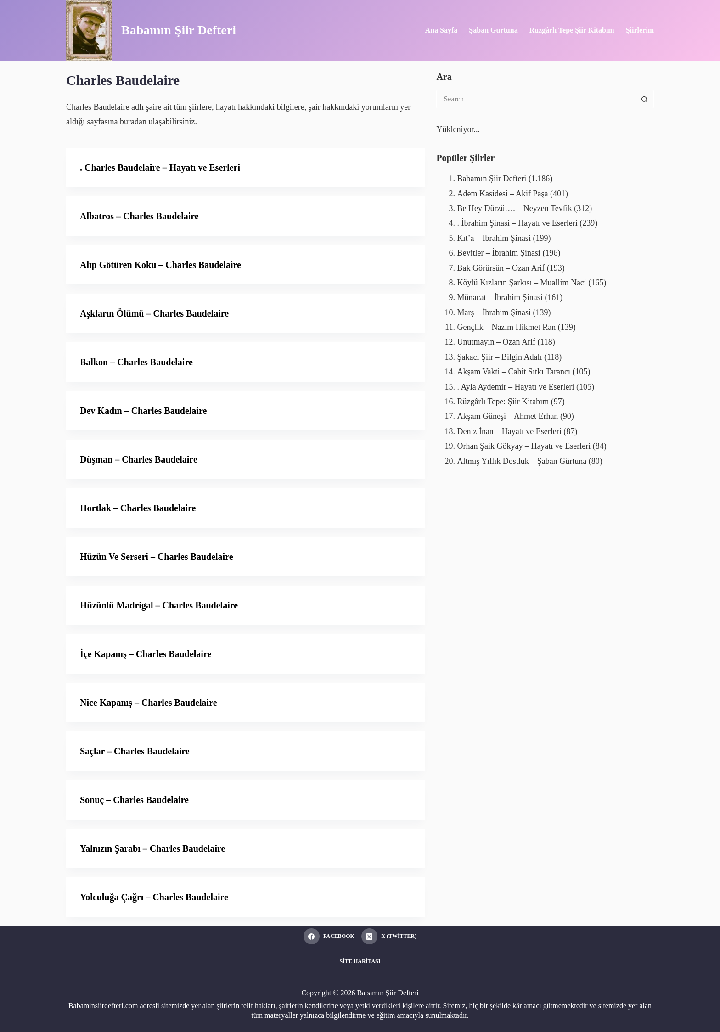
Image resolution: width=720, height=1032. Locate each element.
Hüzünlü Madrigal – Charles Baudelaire (159, 605)
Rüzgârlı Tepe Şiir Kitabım (571, 30)
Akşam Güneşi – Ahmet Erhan (507, 416)
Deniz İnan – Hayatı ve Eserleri (509, 431)
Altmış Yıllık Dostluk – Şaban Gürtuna (521, 461)
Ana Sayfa (441, 30)
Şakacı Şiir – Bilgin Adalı (499, 357)
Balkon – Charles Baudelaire (136, 362)
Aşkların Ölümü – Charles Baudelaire (154, 313)
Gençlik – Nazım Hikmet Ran (506, 327)
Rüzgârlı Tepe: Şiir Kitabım (503, 401)
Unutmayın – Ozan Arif (496, 341)
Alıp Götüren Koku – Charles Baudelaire (160, 265)
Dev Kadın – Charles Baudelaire (143, 411)
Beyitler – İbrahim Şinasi (498, 252)
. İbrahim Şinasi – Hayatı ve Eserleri (517, 223)
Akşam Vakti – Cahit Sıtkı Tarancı (513, 371)
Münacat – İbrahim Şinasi (499, 297)
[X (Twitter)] (388, 936)
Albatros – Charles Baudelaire (139, 216)
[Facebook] (329, 936)
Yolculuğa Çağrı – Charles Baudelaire (154, 897)
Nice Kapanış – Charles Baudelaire (148, 702)
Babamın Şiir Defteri (178, 30)
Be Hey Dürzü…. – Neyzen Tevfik (514, 208)
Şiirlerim (640, 30)
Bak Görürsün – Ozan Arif (501, 268)
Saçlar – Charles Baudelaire (135, 751)
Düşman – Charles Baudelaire (138, 459)
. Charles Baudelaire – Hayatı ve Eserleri (160, 167)
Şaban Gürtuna (493, 30)
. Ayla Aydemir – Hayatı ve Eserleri (515, 386)
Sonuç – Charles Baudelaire (134, 800)
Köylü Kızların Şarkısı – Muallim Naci (521, 282)
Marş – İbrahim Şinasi (493, 312)
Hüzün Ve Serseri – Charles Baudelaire (156, 557)
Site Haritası (360, 961)
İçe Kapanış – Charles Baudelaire (145, 654)
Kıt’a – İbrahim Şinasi (493, 238)
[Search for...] (536, 99)
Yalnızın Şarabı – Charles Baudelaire (152, 848)
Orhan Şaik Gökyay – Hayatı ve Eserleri (524, 446)
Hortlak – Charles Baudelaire (138, 508)
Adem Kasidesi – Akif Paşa (502, 193)
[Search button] (645, 99)
